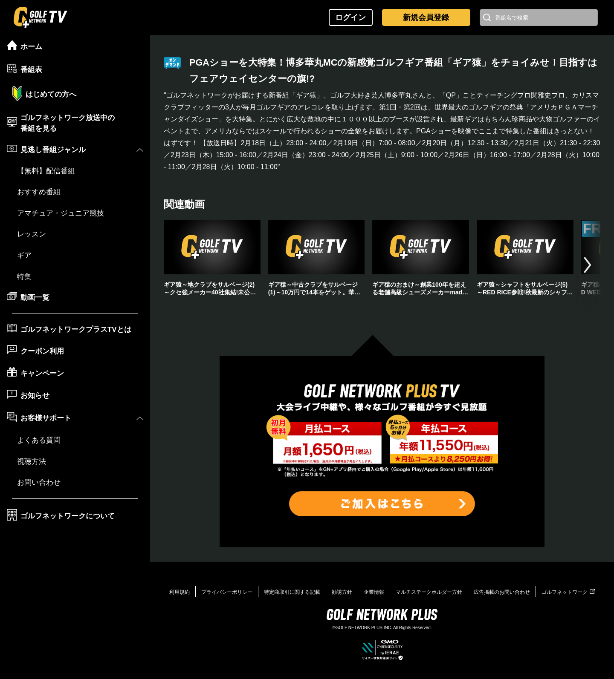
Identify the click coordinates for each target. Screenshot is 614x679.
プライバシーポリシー (226, 592)
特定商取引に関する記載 (292, 592)
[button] (587, 265)
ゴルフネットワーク (568, 592)
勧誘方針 (342, 592)
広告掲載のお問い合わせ (502, 592)
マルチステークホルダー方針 (429, 592)
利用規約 (179, 592)
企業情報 (374, 592)
